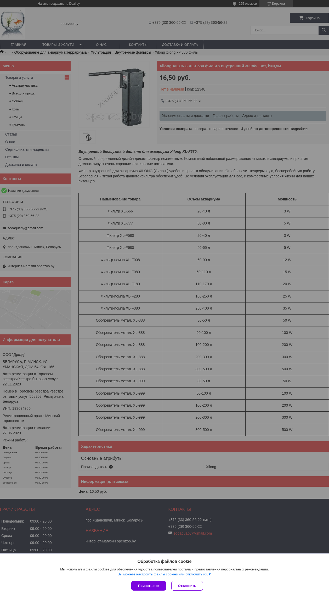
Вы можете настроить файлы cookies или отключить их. (162, 574)
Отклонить (187, 586)
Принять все (148, 586)
